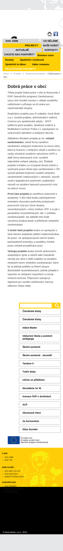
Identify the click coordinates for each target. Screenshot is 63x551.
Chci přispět (11, 486)
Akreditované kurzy (14, 477)
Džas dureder (30, 429)
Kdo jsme (12, 41)
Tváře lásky (29, 371)
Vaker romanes (40, 64)
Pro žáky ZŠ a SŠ (12, 471)
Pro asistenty (11, 474)
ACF (25, 404)
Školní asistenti (31, 347)
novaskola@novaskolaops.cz (13, 515)
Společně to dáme (15, 64)
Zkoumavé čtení (32, 412)
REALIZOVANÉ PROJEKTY (20, 69)
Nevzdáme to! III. (32, 388)
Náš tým (8, 460)
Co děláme (50, 41)
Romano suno (45, 55)
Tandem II (28, 363)
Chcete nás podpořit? (19, 54)
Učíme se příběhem (34, 380)
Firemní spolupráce (14, 489)
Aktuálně (22, 50)
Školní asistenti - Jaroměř (37, 355)
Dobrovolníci (11, 492)
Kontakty (51, 50)
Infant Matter (30, 327)
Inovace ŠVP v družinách (37, 396)
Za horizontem (31, 421)
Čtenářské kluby (32, 311)
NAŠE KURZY (51, 45)
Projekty (31, 45)
